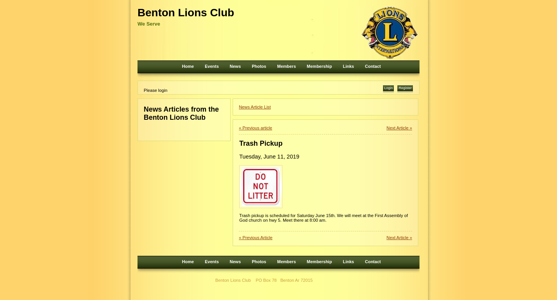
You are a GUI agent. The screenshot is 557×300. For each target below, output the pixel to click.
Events (212, 66)
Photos (259, 66)
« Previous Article (255, 237)
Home (188, 66)
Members (286, 66)
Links (348, 66)
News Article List (255, 107)
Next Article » (399, 128)
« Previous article (255, 128)
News (235, 66)
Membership (319, 66)
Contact (373, 66)
